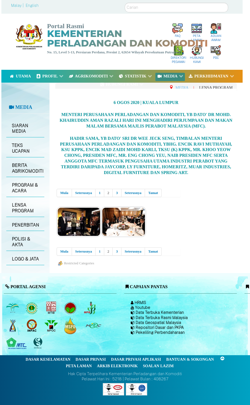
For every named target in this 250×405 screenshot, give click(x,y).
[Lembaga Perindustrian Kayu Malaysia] (51, 308)
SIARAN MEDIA (20, 128)
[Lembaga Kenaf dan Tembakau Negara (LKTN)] (13, 325)
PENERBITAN (25, 225)
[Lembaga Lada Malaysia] (90, 308)
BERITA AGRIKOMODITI (27, 168)
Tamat (153, 193)
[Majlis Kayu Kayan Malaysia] (17, 343)
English (32, 5)
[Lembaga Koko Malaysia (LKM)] (71, 308)
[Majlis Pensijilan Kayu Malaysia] (38, 343)
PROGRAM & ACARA (25, 188)
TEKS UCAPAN (21, 148)
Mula (64, 193)
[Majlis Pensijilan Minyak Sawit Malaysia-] (71, 326)
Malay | (18, 5)
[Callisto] (113, 388)
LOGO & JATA (25, 259)
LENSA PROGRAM (23, 207)
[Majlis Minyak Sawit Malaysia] (51, 325)
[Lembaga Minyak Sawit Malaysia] (13, 308)
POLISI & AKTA (21, 241)
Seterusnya (83, 193)
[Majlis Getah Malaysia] (93, 326)
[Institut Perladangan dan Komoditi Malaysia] (32, 325)
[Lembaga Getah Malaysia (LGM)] (32, 308)
